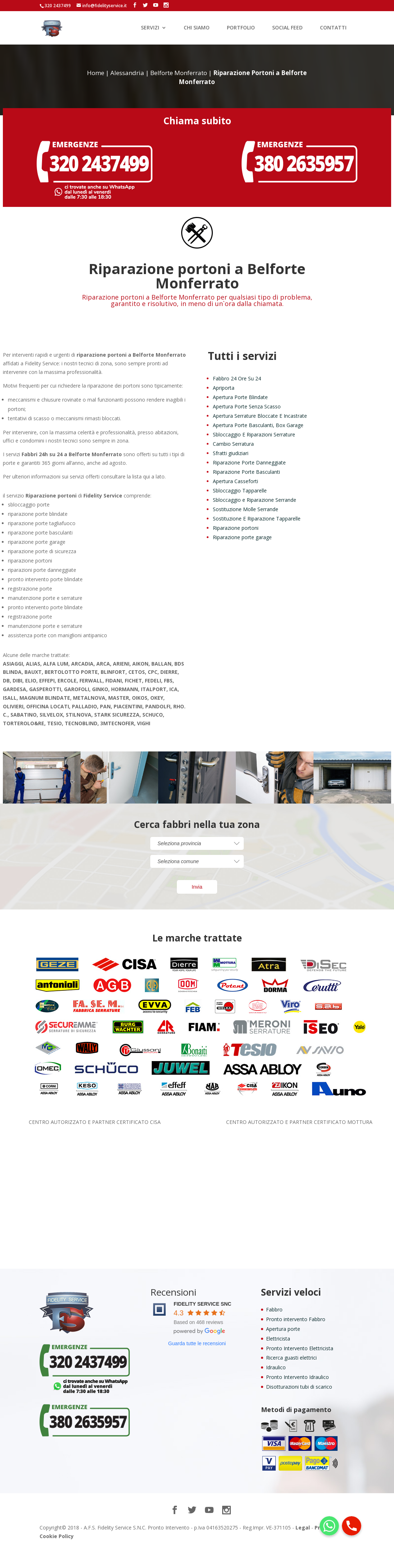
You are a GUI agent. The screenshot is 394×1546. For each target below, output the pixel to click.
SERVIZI (150, 28)
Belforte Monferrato (178, 73)
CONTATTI (333, 28)
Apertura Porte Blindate (240, 397)
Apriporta (223, 387)
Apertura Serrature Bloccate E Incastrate (260, 415)
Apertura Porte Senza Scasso (247, 406)
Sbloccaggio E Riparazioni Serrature (254, 434)
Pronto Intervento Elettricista (299, 1348)
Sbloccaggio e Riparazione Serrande (254, 499)
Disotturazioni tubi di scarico (299, 1386)
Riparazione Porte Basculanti (246, 471)
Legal (303, 1527)
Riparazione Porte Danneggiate (249, 462)
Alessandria (127, 73)
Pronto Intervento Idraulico (297, 1377)
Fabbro (274, 1309)
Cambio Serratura (233, 443)
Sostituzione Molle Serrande (245, 509)
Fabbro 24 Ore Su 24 (237, 378)
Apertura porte (283, 1328)
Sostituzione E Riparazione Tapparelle (257, 518)
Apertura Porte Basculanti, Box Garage (258, 425)
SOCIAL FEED (287, 28)
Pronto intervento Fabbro (295, 1319)
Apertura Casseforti (235, 481)
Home (95, 73)
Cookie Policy (57, 1536)
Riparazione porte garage (242, 537)
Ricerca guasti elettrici (291, 1357)
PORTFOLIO (241, 28)
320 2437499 (58, 6)
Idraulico (276, 1367)
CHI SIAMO (197, 28)
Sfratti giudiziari (230, 453)
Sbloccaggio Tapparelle (240, 490)
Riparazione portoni (235, 527)
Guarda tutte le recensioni (197, 1343)
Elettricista (278, 1338)
